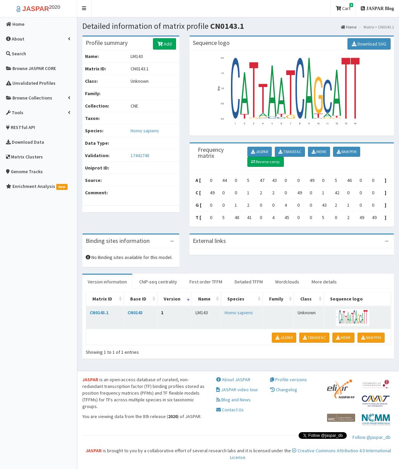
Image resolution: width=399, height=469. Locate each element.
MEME (319, 151)
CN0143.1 (99, 313)
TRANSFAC (289, 151)
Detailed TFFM (249, 282)
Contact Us (230, 410)
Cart (344, 7)
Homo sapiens (145, 131)
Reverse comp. (265, 161)
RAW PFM (346, 151)
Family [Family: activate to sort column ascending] (276, 299)
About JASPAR (233, 380)
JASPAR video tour (237, 390)
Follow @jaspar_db (371, 437)
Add (164, 44)
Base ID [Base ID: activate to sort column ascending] (138, 299)
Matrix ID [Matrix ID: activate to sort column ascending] (102, 299)
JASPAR (259, 151)
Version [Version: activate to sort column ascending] (172, 299)
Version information (107, 282)
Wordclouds (287, 282)
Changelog (283, 390)
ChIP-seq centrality (158, 282)
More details (324, 282)
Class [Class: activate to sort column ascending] (306, 299)
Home (348, 26)
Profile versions (288, 380)
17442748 (140, 155)
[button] (84, 8)
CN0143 (135, 313)
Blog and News (233, 400)
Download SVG (369, 44)
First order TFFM (205, 282)
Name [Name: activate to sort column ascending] (204, 299)
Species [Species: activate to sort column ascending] (235, 299)
